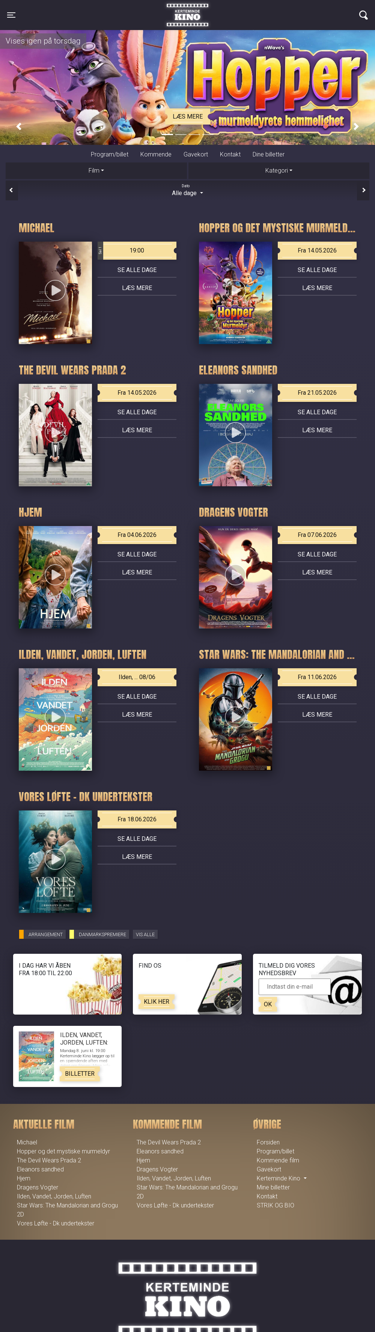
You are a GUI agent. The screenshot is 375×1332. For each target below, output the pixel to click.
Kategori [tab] (276, 170)
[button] (19, 126)
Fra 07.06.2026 (317, 534)
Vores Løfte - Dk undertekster (55, 1223)
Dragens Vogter (37, 1187)
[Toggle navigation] (11, 15)
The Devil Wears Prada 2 (49, 1160)
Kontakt (230, 154)
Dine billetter (269, 154)
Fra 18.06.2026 (137, 819)
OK (268, 1004)
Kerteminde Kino (187, 9)
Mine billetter (273, 1187)
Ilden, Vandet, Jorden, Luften (54, 1196)
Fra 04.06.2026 (137, 534)
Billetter (80, 1073)
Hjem (23, 1178)
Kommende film (278, 1160)
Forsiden (268, 1142)
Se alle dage (137, 270)
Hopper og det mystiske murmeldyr (63, 1151)
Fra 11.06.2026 (317, 677)
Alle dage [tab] (187, 190)
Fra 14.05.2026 (317, 250)
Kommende (156, 154)
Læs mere (188, 116)
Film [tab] (94, 170)
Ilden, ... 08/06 (137, 677)
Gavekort (196, 154)
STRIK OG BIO (275, 1205)
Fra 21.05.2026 (317, 392)
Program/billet (109, 154)
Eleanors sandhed (40, 1169)
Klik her (156, 1001)
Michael (27, 1142)
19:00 (121, 251)
